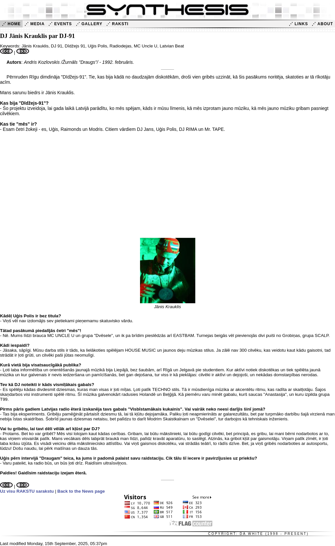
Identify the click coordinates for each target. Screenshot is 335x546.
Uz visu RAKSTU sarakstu (27, 491)
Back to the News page (81, 491)
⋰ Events (60, 24)
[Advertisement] (167, 187)
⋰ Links (298, 24)
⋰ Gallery (89, 24)
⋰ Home (11, 24)
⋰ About (322, 24)
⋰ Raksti (117, 24)
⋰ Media (34, 24)
